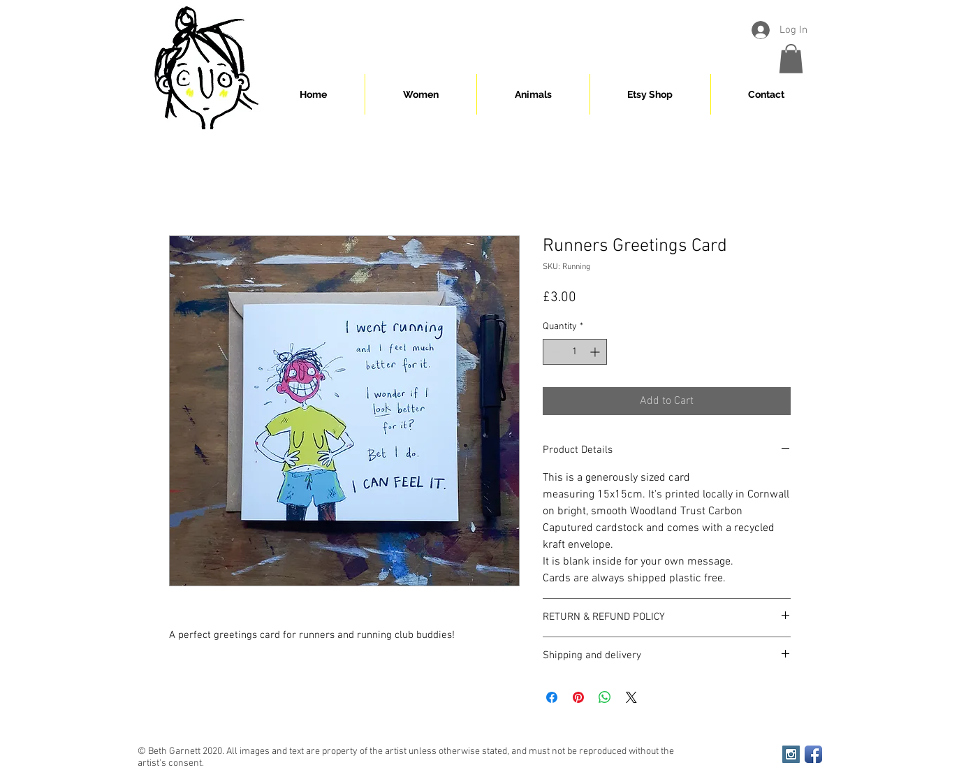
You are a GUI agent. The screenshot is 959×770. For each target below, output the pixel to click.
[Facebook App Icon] (813, 754)
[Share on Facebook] (551, 697)
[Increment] (596, 352)
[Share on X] (631, 697)
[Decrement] (553, 352)
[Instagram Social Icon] (791, 754)
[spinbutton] (574, 352)
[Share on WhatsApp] (604, 697)
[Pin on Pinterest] (578, 697)
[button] (791, 58)
